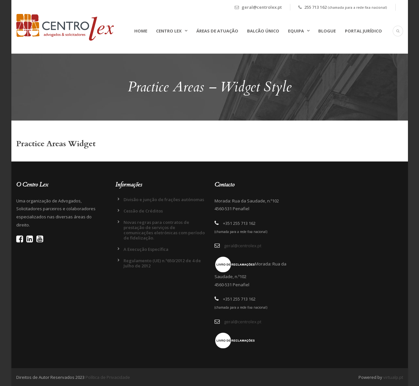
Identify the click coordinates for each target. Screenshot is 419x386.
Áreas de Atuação (217, 31)
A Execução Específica (146, 249)
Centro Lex (169, 31)
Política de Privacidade (107, 377)
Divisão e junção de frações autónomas (164, 199)
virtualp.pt (393, 377)
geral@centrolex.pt (242, 246)
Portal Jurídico (363, 31)
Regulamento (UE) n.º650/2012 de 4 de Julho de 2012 (162, 263)
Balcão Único (263, 31)
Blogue (327, 31)
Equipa (296, 31)
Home (140, 31)
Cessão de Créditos (143, 211)
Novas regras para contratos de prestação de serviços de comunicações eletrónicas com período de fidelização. (164, 230)
